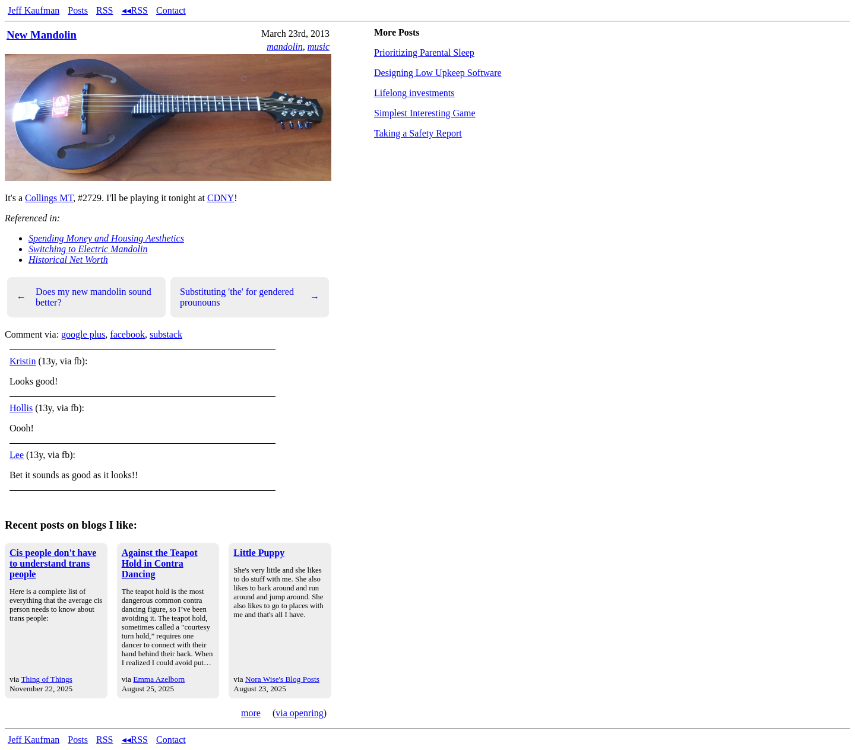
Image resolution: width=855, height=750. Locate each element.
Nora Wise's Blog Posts (282, 679)
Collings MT (49, 198)
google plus (83, 334)
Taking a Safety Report (418, 133)
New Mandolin (42, 34)
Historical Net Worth (68, 260)
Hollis (21, 408)
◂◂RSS (135, 10)
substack (166, 334)
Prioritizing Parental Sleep (424, 52)
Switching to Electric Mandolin (87, 249)
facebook (127, 334)
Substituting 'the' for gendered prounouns (249, 297)
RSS (104, 10)
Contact (171, 10)
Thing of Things (46, 679)
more (251, 713)
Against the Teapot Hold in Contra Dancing (160, 563)
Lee (17, 455)
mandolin (284, 47)
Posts (78, 10)
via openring (299, 713)
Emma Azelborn (159, 679)
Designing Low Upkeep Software (438, 73)
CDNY (220, 198)
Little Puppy (258, 553)
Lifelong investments (414, 93)
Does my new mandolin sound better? (84, 297)
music (319, 47)
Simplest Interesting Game (425, 113)
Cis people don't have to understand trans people (53, 563)
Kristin (23, 361)
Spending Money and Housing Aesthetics (106, 238)
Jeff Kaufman (33, 10)
